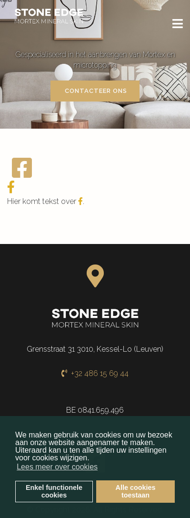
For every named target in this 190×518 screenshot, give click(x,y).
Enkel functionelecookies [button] (54, 491)
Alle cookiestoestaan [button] (136, 491)
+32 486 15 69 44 (95, 373)
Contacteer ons (95, 90)
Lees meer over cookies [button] (57, 467)
